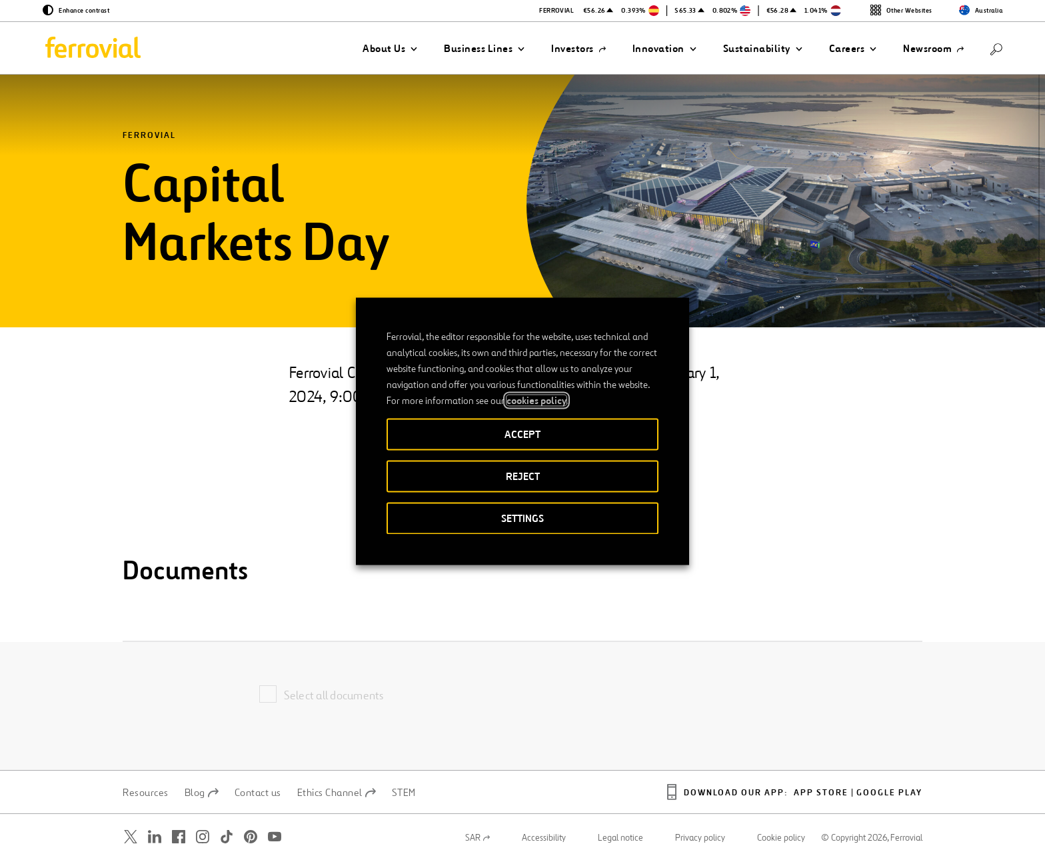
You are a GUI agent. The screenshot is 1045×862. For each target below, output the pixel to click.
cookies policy (536, 400)
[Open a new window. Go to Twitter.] (131, 837)
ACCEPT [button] (522, 434)
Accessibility (544, 838)
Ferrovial (149, 136)
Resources (146, 793)
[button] (390, 48)
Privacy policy (700, 838)
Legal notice (620, 838)
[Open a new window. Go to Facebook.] (179, 837)
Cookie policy (781, 838)
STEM (404, 793)
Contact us (258, 793)
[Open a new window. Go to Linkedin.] (155, 837)
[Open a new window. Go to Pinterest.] (251, 837)
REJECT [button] (523, 476)
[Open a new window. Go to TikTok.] (227, 837)
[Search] (996, 48)
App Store (821, 793)
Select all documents (334, 695)
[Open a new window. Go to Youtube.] (275, 837)
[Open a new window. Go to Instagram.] (203, 837)
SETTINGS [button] (522, 518)
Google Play (889, 793)
